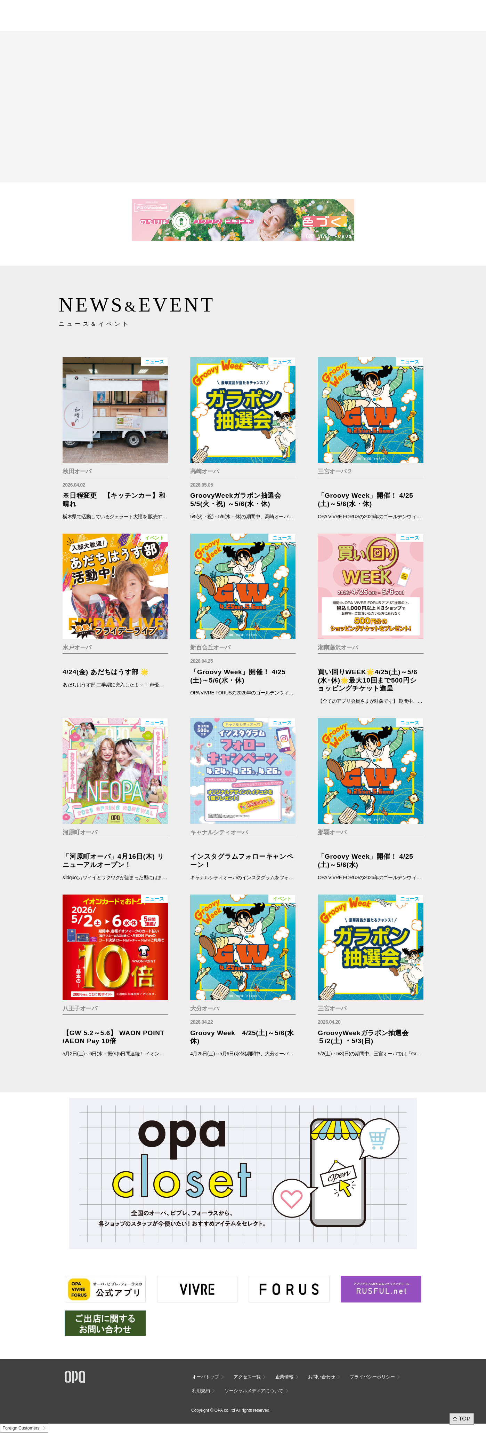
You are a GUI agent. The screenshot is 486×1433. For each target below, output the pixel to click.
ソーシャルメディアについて (254, 1390)
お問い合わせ (321, 1376)
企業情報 (284, 1376)
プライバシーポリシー (372, 1376)
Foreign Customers (20, 1428)
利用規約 (201, 1390)
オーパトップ (205, 1376)
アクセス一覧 (247, 1376)
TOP (464, 1418)
